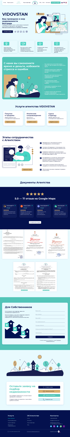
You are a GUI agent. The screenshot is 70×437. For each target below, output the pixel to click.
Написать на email (50, 391)
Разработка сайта (53, 431)
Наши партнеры (31, 422)
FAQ (28, 424)
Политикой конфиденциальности (53, 341)
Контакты (29, 420)
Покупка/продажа (12, 420)
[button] (10, 2)
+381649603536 (53, 418)
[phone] (50, 314)
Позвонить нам (48, 399)
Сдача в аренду (11, 422)
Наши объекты (11, 418)
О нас (28, 418)
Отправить (50, 337)
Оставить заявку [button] (49, 387)
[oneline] (50, 321)
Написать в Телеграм (50, 395)
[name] (50, 310)
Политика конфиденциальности (33, 431)
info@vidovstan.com (54, 420)
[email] (50, 318)
